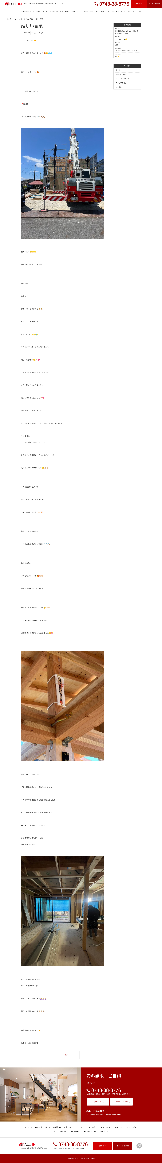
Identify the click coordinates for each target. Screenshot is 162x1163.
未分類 (118, 70)
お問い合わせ (74, 1132)
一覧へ (65, 1055)
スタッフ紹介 (100, 11)
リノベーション (113, 11)
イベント (75, 11)
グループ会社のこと (122, 79)
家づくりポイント (127, 11)
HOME (8, 19)
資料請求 (139, 4)
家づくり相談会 (154, 4)
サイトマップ (104, 1132)
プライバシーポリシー (89, 1132)
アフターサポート (86, 11)
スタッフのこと (121, 83)
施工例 (45, 11)
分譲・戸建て (65, 11)
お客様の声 (54, 11)
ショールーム (26, 11)
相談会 (123, 1146)
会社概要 (63, 1132)
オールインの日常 (122, 74)
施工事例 (119, 87)
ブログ (138, 11)
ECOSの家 (36, 11)
